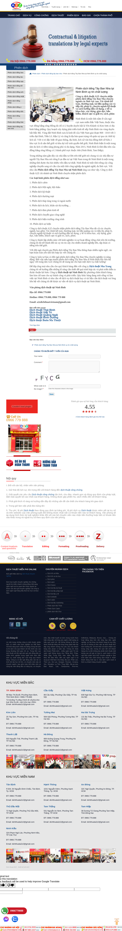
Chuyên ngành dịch (57, 569)
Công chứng (41, 15)
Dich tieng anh (16, 6)
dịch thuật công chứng (71, 490)
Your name (38, 356)
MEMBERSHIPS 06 (76, 558)
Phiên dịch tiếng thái (15, 122)
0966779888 (16, 910)
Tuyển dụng (56, 7)
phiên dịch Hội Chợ (54, 611)
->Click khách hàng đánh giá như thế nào (89, 417)
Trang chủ (14, 15)
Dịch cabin (51, 600)
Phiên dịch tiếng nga (15, 81)
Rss (89, 7)
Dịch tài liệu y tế (53, 594)
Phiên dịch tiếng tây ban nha (15, 127)
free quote (20, 463)
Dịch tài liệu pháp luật (55, 591)
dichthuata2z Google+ (17, 628)
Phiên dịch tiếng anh (15, 92)
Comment (38, 362)
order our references (47, 463)
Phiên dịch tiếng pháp (15, 102)
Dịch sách (50, 582)
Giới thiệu (45, 7)
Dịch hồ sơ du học (54, 576)
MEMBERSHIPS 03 (29, 558)
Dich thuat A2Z (11, 867)
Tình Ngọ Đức (35, 325)
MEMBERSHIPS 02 (21, 558)
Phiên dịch (73, 15)
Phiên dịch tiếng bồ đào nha (15, 87)
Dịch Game (51, 585)
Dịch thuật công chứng (43, 494)
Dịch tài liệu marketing (55, 603)
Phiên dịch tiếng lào (15, 77)
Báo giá (86, 15)
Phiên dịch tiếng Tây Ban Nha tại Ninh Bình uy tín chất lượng (56, 345)
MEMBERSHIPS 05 (54, 558)
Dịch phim (50, 579)
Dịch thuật (58, 15)
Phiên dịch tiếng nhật (15, 96)
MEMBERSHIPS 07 (101, 558)
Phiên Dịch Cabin (53, 608)
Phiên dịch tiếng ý (15, 107)
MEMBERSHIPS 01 (11, 558)
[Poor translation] (10, 885)
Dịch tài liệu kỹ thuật (54, 588)
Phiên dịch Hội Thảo (54, 606)
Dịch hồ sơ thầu (53, 573)
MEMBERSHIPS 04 (39, 558)
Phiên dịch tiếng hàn (15, 72)
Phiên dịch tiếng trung (15, 117)
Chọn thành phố (103, 15)
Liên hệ (65, 7)
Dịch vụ (27, 15)
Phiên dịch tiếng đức (15, 111)
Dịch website (52, 597)
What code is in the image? (40, 387)
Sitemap (74, 7)
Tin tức (83, 7)
